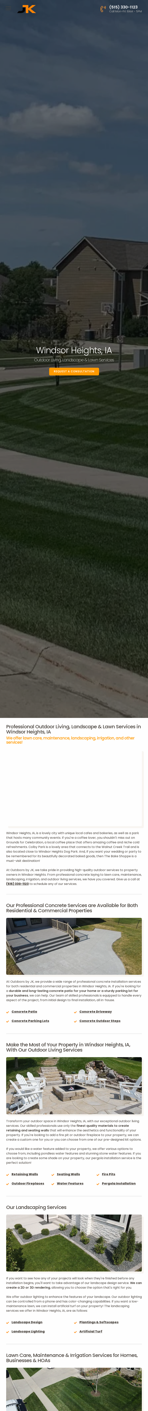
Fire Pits (108, 1174)
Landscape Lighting (28, 1331)
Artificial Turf (90, 1331)
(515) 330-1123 (17, 884)
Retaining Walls (25, 1174)
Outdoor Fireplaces (28, 1183)
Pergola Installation (119, 1183)
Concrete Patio (24, 1011)
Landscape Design (27, 1322)
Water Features (70, 1183)
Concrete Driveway (95, 1011)
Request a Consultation (74, 371)
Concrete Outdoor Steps (99, 1021)
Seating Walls (68, 1174)
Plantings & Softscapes (99, 1322)
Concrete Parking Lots (30, 1021)
